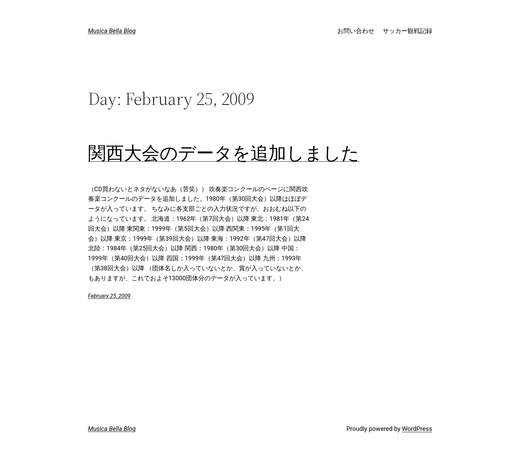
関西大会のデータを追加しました (223, 153)
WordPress (417, 428)
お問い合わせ (355, 30)
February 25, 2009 (109, 296)
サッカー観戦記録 (407, 30)
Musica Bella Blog (112, 30)
